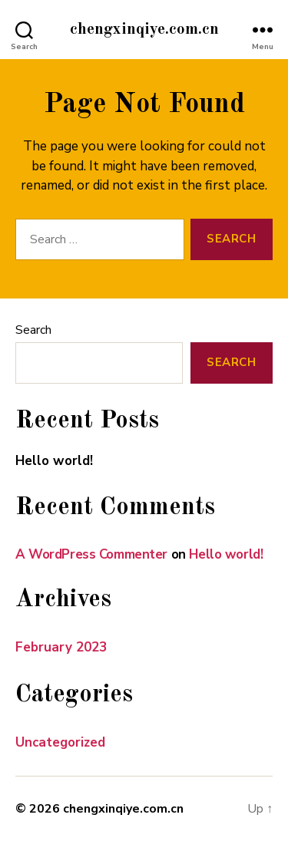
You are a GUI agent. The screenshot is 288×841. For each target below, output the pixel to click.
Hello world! (54, 461)
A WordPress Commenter (91, 554)
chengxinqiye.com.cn (144, 29)
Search (33, 330)
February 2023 (61, 647)
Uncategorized (60, 742)
